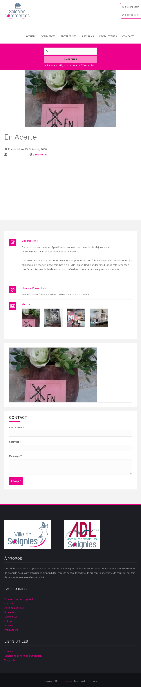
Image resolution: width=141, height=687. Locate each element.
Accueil (30, 36)
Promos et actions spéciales (20, 599)
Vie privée (10, 660)
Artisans (88, 36)
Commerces (48, 36)
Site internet (40, 154)
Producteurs (108, 36)
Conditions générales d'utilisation (23, 655)
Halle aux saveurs (14, 607)
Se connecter (132, 6)
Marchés (9, 603)
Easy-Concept (65, 681)
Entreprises (68, 36)
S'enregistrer (132, 14)
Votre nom (16, 427)
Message (15, 456)
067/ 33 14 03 (16, 154)
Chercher (70, 59)
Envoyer (16, 481)
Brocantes (10, 612)
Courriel (15, 441)
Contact (128, 36)
